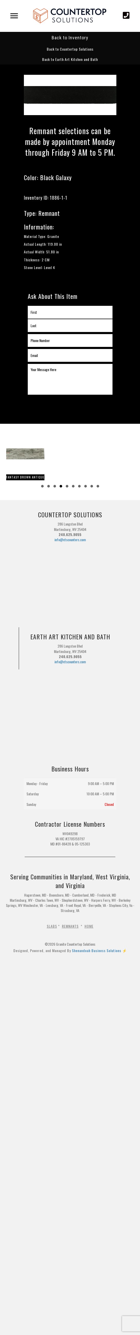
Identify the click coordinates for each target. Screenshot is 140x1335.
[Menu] (14, 16)
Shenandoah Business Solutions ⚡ (99, 950)
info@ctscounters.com (70, 539)
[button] (70, 49)
